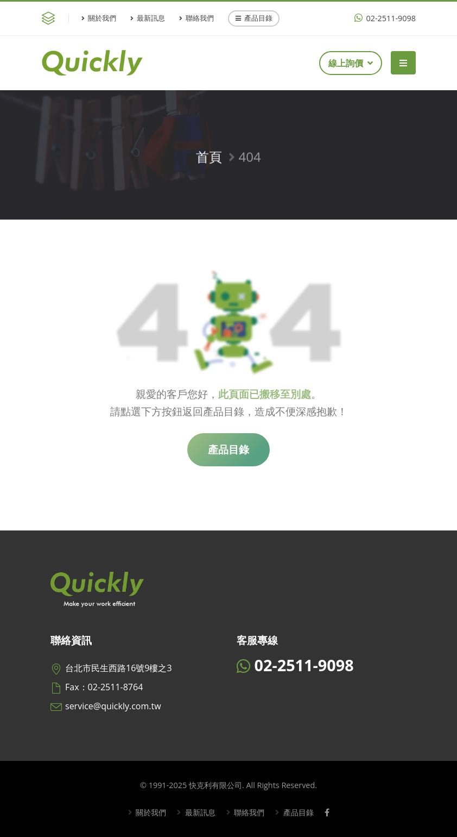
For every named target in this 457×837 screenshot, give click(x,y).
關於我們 (98, 18)
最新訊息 (147, 18)
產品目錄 (254, 18)
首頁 (209, 159)
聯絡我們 (196, 18)
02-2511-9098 (385, 18)
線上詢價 (350, 63)
